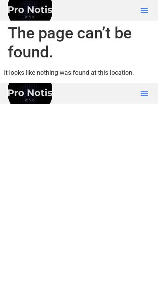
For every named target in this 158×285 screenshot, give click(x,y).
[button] (144, 10)
